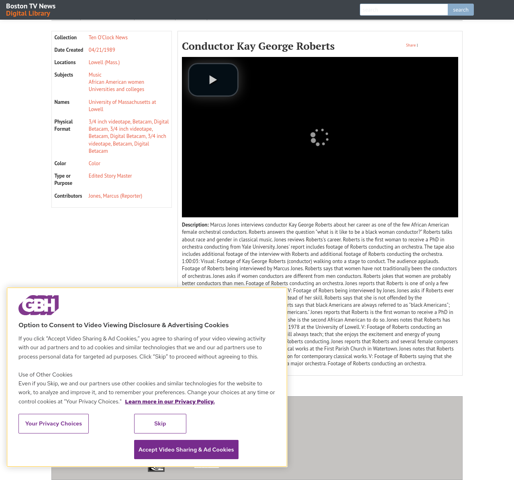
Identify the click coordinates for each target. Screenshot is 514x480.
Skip (160, 423)
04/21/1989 (102, 50)
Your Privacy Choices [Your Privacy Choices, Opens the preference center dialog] (53, 423)
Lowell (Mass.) (104, 62)
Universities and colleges (116, 89)
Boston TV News (31, 9)
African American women (116, 82)
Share (411, 45)
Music (95, 74)
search (461, 9)
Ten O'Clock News (108, 37)
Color (94, 163)
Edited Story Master (110, 175)
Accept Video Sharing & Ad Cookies (186, 449)
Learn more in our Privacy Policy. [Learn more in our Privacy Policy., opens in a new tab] (170, 401)
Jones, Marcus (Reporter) (115, 195)
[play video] (213, 80)
